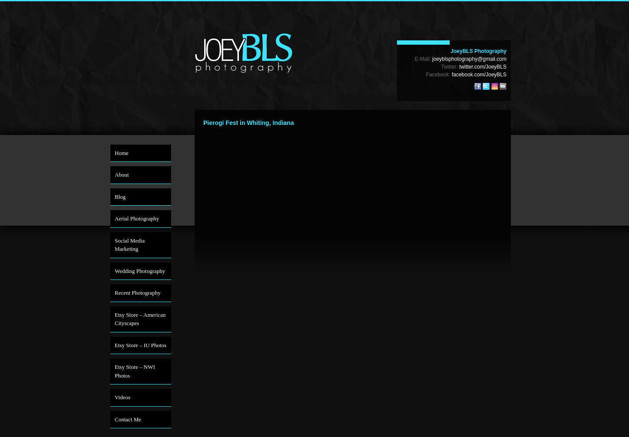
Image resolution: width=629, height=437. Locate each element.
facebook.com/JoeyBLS (479, 75)
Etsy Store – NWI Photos (135, 371)
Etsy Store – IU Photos (140, 345)
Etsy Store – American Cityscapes (140, 319)
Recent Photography (138, 292)
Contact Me (128, 419)
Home (122, 153)
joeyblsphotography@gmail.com (469, 59)
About (122, 174)
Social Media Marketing (130, 245)
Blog (120, 197)
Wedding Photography (140, 271)
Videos (122, 397)
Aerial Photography (137, 218)
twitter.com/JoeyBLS (483, 67)
